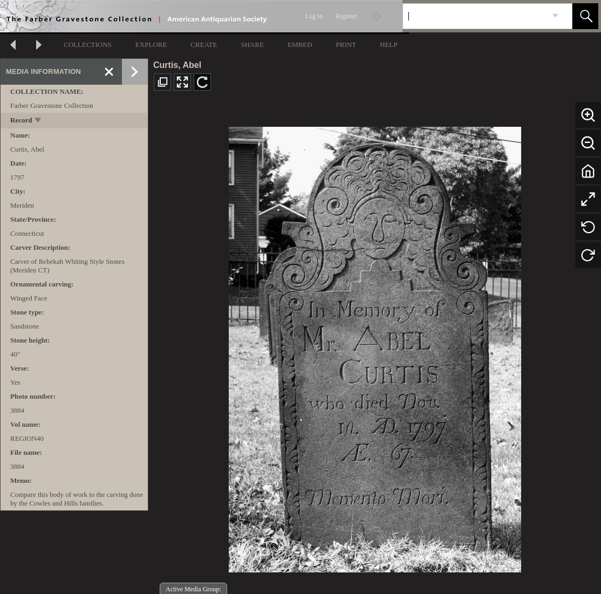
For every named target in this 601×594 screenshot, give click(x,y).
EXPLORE (151, 44)
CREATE (203, 44)
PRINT (346, 44)
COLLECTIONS (88, 44)
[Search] (474, 16)
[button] (585, 16)
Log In (314, 16)
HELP (389, 44)
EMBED (300, 44)
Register (346, 16)
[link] (555, 16)
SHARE (252, 44)
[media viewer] (374, 346)
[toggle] (39, 121)
